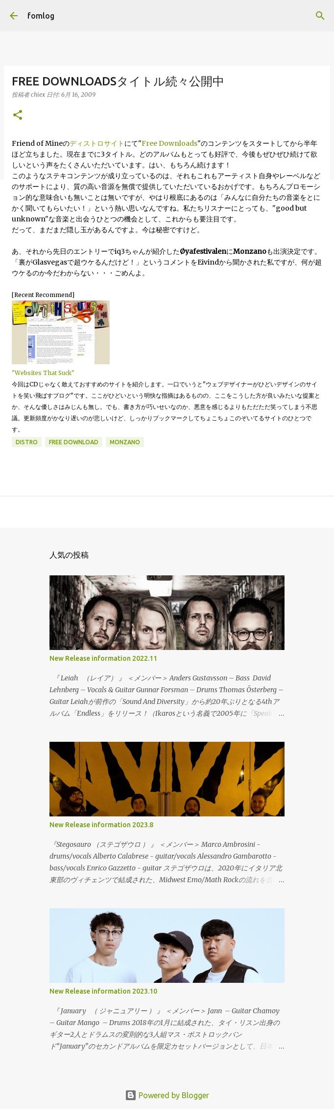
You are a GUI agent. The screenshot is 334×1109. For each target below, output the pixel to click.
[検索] (320, 15)
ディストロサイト (97, 143)
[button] (18, 115)
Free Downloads (169, 143)
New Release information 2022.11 (103, 658)
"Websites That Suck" (43, 373)
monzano (125, 442)
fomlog (40, 15)
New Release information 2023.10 (103, 991)
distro (27, 442)
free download (73, 442)
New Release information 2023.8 (101, 825)
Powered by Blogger (167, 1095)
